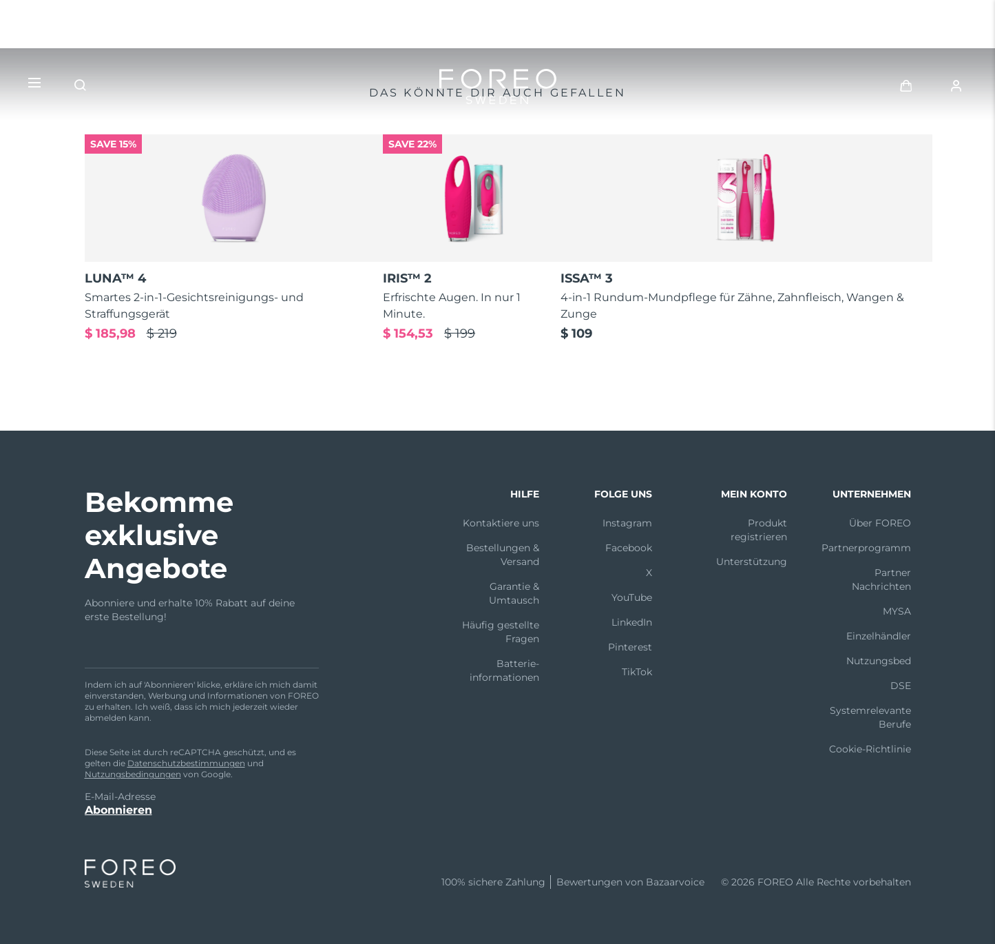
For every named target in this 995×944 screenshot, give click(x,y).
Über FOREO (880, 523)
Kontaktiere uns (501, 523)
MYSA (897, 611)
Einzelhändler (878, 636)
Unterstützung (751, 561)
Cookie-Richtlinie (870, 749)
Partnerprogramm (866, 548)
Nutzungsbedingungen (133, 774)
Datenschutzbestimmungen (186, 763)
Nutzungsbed (878, 661)
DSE (900, 685)
